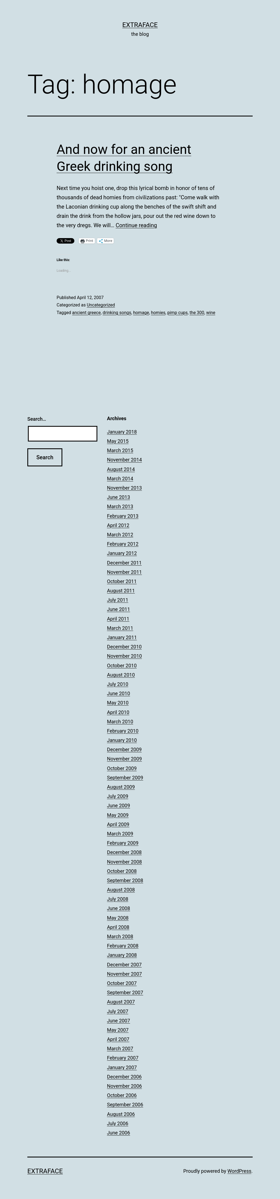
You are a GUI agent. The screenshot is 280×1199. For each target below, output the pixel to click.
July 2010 (117, 684)
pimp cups (177, 312)
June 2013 (118, 497)
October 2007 (121, 983)
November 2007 (124, 974)
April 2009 (118, 824)
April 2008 (118, 927)
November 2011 (124, 572)
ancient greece (86, 312)
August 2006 (121, 1114)
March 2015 (120, 450)
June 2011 (118, 609)
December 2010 (124, 647)
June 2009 (118, 805)
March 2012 (120, 534)
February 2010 (122, 731)
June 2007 (118, 1020)
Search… (36, 419)
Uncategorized (101, 305)
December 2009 (124, 749)
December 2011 (124, 563)
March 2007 (120, 1048)
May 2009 (118, 815)
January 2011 (122, 637)
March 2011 (120, 628)
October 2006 (121, 1095)
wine (210, 312)
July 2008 (117, 899)
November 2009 (124, 759)
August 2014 (121, 469)
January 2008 (122, 955)
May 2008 (118, 918)
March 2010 (120, 721)
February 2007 (122, 1058)
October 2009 (121, 768)
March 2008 (120, 936)
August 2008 (121, 890)
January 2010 (122, 740)
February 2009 (122, 843)
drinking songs (117, 312)
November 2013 (124, 488)
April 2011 (118, 619)
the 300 (196, 312)
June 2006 (118, 1133)
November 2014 (124, 460)
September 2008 (125, 880)
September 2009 (125, 777)
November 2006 (124, 1086)
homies (158, 312)
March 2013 (120, 506)
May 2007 (118, 1030)
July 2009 (117, 796)
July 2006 (117, 1123)
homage (141, 312)
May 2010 (118, 703)
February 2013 (122, 516)
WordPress (239, 1171)
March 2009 (120, 834)
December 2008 (124, 852)
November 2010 (124, 656)
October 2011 (121, 581)
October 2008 (121, 871)
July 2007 (117, 1011)
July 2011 (117, 600)
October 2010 (121, 665)
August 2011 (121, 590)
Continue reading (136, 225)
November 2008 (124, 862)
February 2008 (122, 946)
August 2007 (121, 1002)
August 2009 (121, 787)
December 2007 (124, 964)
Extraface (140, 25)
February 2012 (122, 544)
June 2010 (118, 693)
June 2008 (118, 908)
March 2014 (120, 478)
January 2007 (122, 1067)
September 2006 (125, 1104)
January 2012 (122, 553)
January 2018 (122, 432)
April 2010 (118, 712)
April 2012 (118, 525)
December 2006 (124, 1077)
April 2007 (118, 1039)
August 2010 (121, 675)
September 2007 (125, 992)
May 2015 (118, 441)
